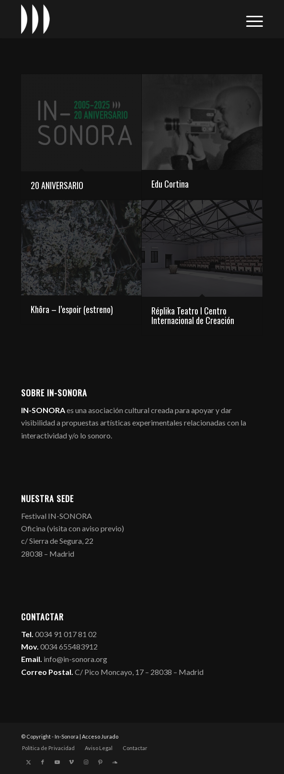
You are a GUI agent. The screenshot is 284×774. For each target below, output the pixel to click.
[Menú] (250, 19)
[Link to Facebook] (42, 762)
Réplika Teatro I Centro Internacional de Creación (192, 315)
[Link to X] (28, 762)
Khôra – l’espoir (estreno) (72, 309)
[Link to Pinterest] (100, 762)
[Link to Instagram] (86, 762)
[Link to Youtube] (57, 762)
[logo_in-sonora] (117, 19)
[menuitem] (250, 19)
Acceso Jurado (100, 736)
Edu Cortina (170, 184)
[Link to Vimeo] (71, 762)
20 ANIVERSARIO (57, 185)
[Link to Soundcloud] (114, 762)
